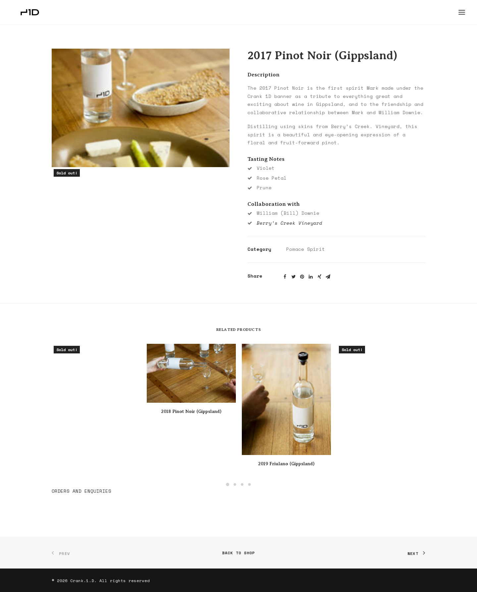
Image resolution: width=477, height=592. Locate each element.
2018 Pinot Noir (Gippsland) (191, 411)
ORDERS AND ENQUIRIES (81, 490)
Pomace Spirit (305, 249)
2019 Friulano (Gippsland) (286, 463)
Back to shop (238, 553)
